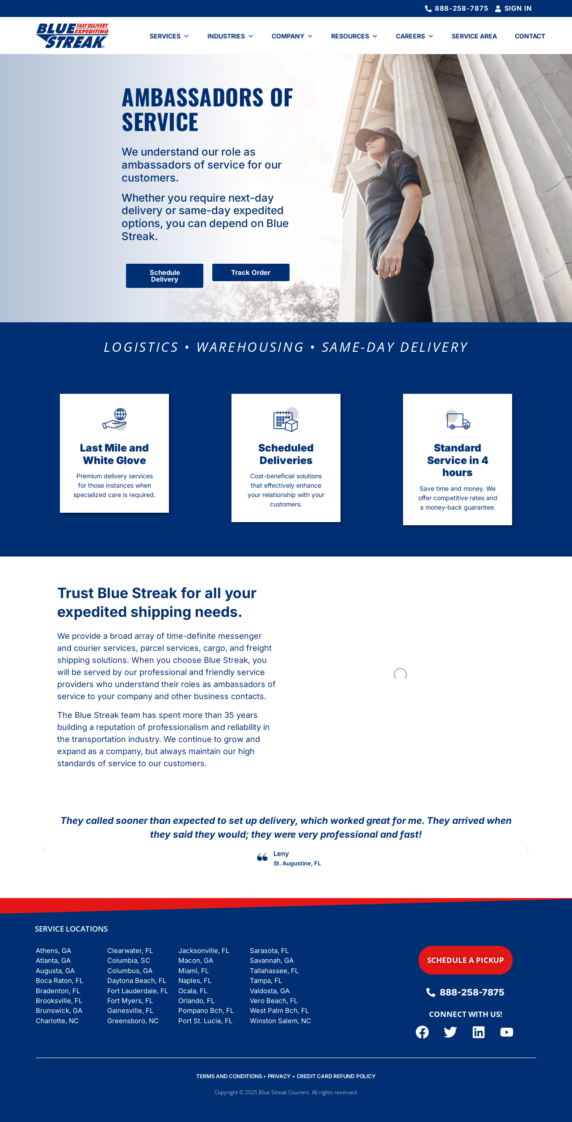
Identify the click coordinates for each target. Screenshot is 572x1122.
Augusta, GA (55, 970)
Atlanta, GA (53, 960)
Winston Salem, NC (280, 1021)
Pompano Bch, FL (206, 1010)
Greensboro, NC (133, 1021)
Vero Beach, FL (274, 1000)
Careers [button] (415, 36)
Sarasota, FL (269, 950)
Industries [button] (230, 36)
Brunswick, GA (59, 1010)
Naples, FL (194, 980)
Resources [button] (354, 36)
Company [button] (292, 36)
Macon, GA (195, 960)
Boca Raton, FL (59, 980)
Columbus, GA (129, 970)
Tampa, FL (266, 980)
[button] (44, 849)
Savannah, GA (272, 960)
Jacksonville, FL (203, 950)
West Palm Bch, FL (279, 1010)
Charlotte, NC (57, 1021)
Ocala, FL (192, 991)
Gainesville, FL (130, 1010)
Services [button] (169, 36)
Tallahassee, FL (274, 970)
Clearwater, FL (130, 950)
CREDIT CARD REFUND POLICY (336, 1076)
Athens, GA (53, 950)
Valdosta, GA (270, 991)
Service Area (474, 36)
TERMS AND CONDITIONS (229, 1076)
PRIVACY (279, 1076)
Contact (530, 36)
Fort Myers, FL (130, 1000)
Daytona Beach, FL (136, 980)
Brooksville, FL (59, 1000)
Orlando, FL (196, 1000)
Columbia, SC (128, 960)
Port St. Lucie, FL (205, 1021)
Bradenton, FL (58, 991)
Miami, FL (193, 970)
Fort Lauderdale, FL (137, 991)
